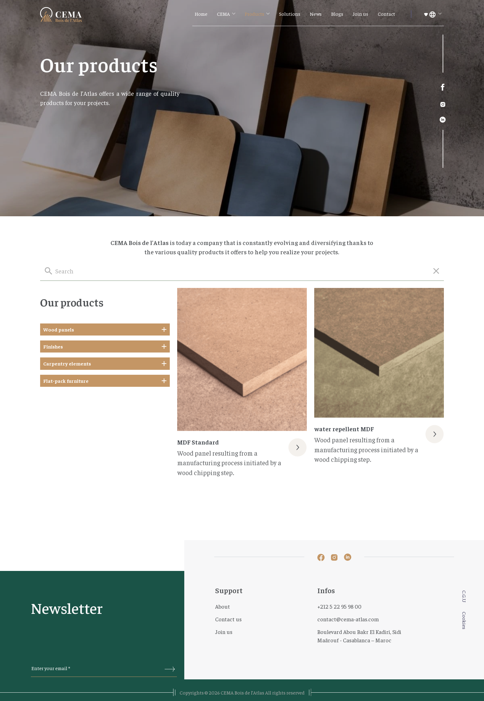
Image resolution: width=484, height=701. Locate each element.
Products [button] (255, 14)
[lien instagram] (443, 103)
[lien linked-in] (443, 119)
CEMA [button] (224, 14)
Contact (386, 14)
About (222, 606)
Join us (360, 14)
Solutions (289, 14)
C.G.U (464, 596)
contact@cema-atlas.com (348, 619)
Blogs (337, 14)
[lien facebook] (443, 87)
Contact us (228, 619)
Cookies (464, 620)
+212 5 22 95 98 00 (339, 606)
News (316, 14)
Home (201, 14)
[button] (433, 14)
